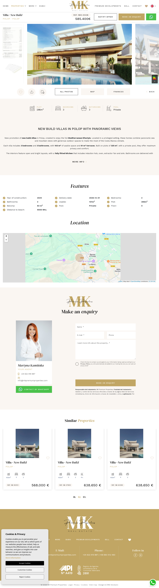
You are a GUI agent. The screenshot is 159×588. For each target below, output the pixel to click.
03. (84, 497)
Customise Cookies (25, 570)
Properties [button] (17, 6)
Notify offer (105, 17)
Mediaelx (114, 585)
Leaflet (120, 281)
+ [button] (6, 236)
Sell (126, 6)
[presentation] (88, 373)
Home (6, 6)
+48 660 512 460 (107, 555)
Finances (119, 92)
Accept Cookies (25, 563)
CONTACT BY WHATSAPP (34, 389)
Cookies (84, 585)
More (31, 6)
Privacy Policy (85, 364)
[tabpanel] (24, 459)
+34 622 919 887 (26, 374)
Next (156, 54)
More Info (79, 162)
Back (150, 92)
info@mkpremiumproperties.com (60, 555)
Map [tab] (92, 92)
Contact (137, 6)
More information (13, 558)
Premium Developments (108, 6)
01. (74, 497)
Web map (93, 585)
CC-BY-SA (152, 281)
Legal (70, 585)
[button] (31, 92)
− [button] (6, 240)
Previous (2, 54)
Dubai (42, 6)
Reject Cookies (24, 577)
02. (79, 497)
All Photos (66, 92)
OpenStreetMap (136, 281)
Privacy (77, 585)
